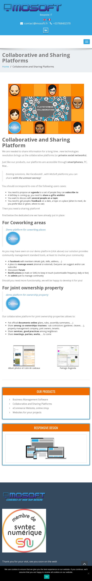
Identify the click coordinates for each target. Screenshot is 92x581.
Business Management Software (30, 399)
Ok (46, 577)
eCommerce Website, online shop (31, 408)
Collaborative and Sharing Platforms (32, 403)
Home (5, 66)
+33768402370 (62, 23)
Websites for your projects (27, 412)
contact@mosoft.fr (36, 23)
